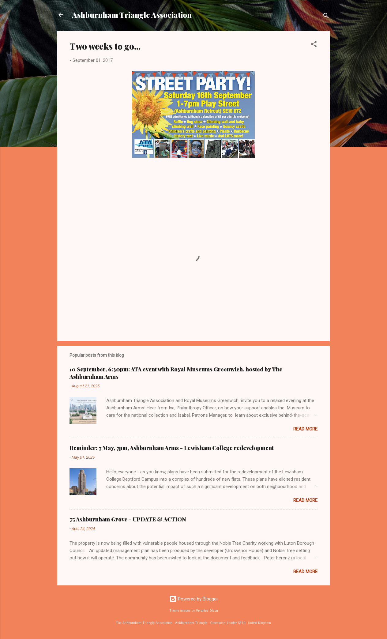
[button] (313, 45)
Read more (305, 429)
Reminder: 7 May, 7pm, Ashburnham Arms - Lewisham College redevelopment (172, 448)
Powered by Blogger (193, 599)
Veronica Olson (207, 611)
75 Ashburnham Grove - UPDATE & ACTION (128, 519)
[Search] (326, 16)
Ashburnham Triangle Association (132, 15)
